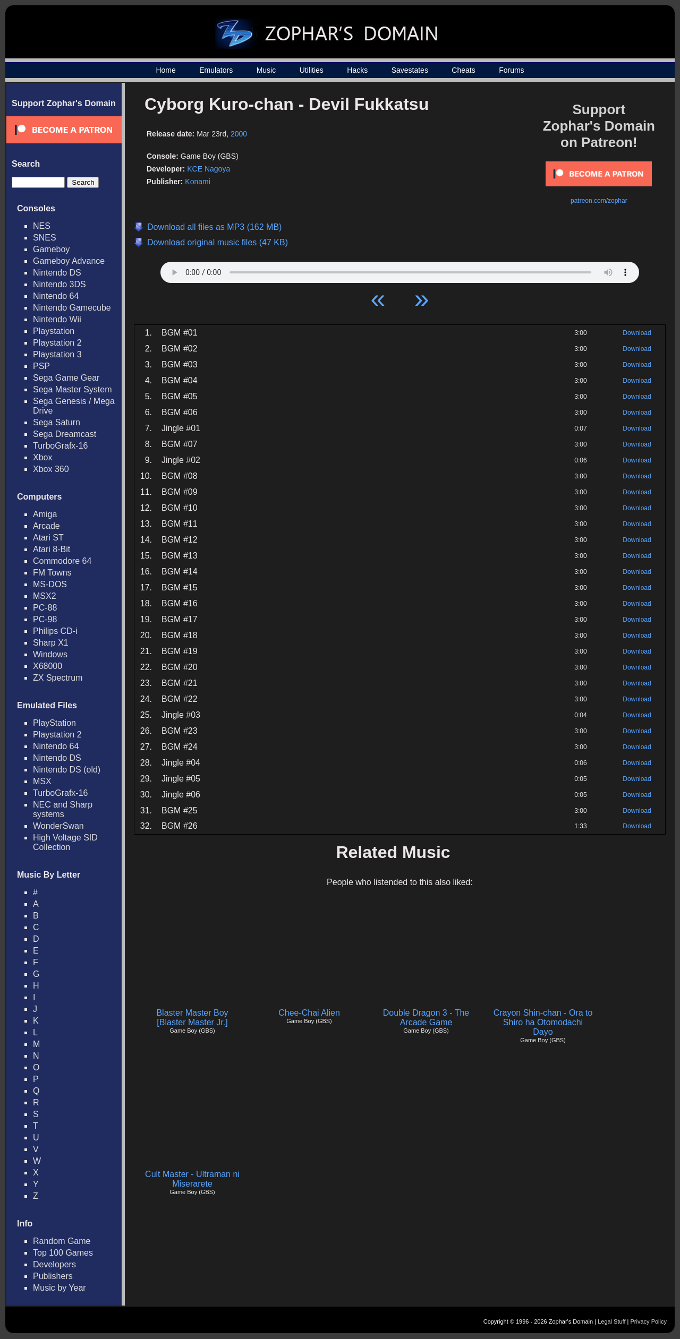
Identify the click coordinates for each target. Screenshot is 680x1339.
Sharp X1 (51, 642)
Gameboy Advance (69, 260)
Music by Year (59, 1287)
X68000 (47, 666)
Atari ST (48, 537)
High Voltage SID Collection (65, 842)
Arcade (46, 525)
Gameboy (51, 249)
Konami (197, 181)
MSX (42, 781)
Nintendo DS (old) (66, 769)
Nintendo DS (57, 272)
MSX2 (44, 595)
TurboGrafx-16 (60, 445)
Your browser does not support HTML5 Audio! (399, 269)
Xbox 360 (51, 469)
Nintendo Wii (57, 319)
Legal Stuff (611, 1321)
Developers (54, 1264)
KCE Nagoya (208, 169)
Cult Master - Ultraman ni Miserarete (192, 1179)
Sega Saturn (56, 422)
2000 (239, 134)
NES (41, 225)
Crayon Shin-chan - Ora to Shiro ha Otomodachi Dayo (543, 1022)
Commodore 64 (62, 560)
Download (637, 333)
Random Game (62, 1241)
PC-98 (45, 619)
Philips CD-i (55, 631)
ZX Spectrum (57, 677)
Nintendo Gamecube (72, 307)
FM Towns (52, 572)
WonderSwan (58, 825)
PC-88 (45, 607)
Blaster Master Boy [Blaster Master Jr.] (192, 1017)
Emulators (216, 70)
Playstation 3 (57, 354)
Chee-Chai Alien (309, 1012)
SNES (44, 237)
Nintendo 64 (56, 296)
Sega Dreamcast (64, 434)
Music (266, 70)
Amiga (45, 514)
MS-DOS (50, 584)
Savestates (410, 70)
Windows (50, 654)
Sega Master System (72, 389)
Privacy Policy (649, 1321)
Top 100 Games (63, 1252)
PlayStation (54, 722)
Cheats (463, 70)
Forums (511, 70)
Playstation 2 (57, 342)
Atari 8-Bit (51, 549)
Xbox (42, 457)
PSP (41, 366)
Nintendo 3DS (59, 284)
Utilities (312, 70)
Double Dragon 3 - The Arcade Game (426, 1017)
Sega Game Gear (66, 377)
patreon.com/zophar (599, 200)
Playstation (53, 331)
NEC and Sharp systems (62, 809)
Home (165, 70)
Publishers (53, 1276)
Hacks (357, 70)
